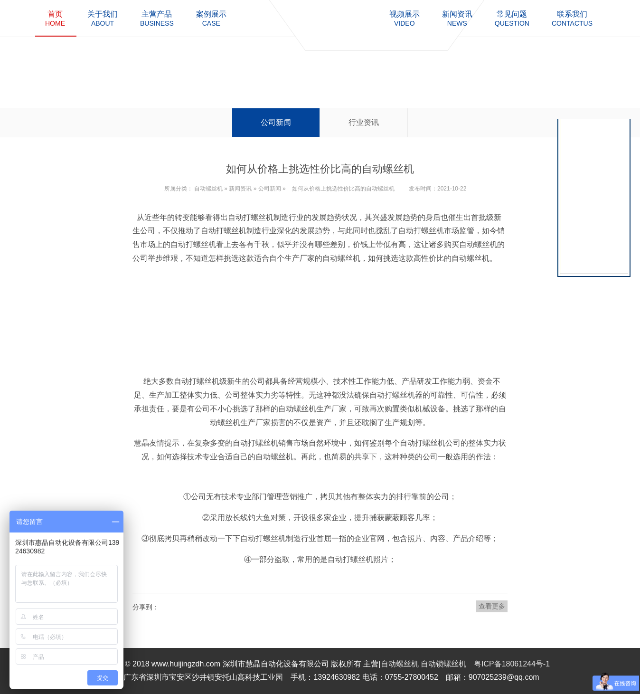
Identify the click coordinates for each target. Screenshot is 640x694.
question (512, 18)
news (457, 18)
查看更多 (492, 606)
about (102, 18)
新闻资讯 (240, 188)
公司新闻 (276, 122)
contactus (572, 18)
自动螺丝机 (208, 188)
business (157, 18)
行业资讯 (363, 122)
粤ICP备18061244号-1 (512, 664)
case (211, 18)
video (404, 18)
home (55, 18)
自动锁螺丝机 (443, 664)
